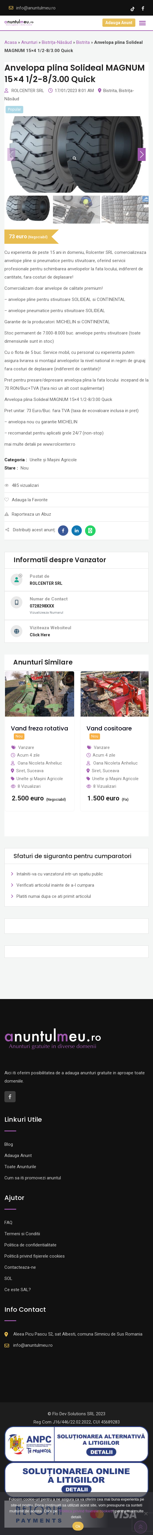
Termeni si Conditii (22, 1233)
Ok (77, 1526)
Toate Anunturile (20, 1166)
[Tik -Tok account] (133, 8)
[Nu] (146, 1513)
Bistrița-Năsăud (57, 42)
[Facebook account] (143, 8)
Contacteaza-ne (20, 1267)
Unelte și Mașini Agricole (39, 778)
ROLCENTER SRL (28, 90)
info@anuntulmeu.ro (36, 8)
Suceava (35, 770)
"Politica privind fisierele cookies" (86, 1511)
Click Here (40, 634)
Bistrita (83, 42)
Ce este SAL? (17, 1289)
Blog (8, 1144)
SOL (8, 1278)
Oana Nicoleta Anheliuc (40, 763)
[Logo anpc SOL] (76, 1479)
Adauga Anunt (118, 22)
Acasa (10, 42)
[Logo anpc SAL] (76, 1443)
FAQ (8, 1222)
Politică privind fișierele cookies (34, 1256)
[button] (142, 154)
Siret (20, 770)
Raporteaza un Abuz (27, 514)
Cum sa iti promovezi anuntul (32, 1178)
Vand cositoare (109, 728)
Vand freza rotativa (39, 728)
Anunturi (29, 42)
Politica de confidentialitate (30, 1245)
